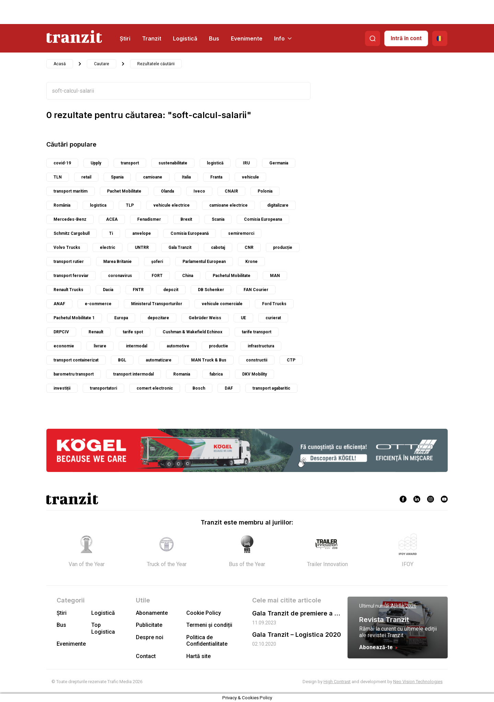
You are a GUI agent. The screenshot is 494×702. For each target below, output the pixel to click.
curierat (273, 317)
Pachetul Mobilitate (231, 275)
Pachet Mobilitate (124, 191)
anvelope (141, 233)
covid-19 (62, 163)
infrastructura (261, 346)
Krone (251, 261)
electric (107, 247)
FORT (157, 275)
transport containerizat (76, 360)
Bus (214, 38)
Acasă (60, 63)
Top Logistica (103, 628)
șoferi (157, 261)
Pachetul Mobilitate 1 (74, 317)
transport (130, 163)
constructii (256, 360)
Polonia (265, 191)
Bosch (198, 388)
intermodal (136, 346)
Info (283, 38)
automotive (178, 346)
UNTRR (142, 247)
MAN (275, 275)
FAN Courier (256, 289)
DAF (229, 388)
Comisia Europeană (189, 233)
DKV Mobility (254, 374)
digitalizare (278, 205)
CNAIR (231, 191)
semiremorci (241, 233)
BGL (122, 360)
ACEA (112, 219)
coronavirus (120, 275)
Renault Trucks (68, 289)
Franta (216, 177)
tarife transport (256, 332)
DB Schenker (211, 289)
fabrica (216, 374)
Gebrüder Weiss (205, 317)
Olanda (167, 191)
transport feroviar (71, 275)
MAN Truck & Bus (208, 360)
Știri (125, 38)
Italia (186, 177)
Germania (278, 163)
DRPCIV (61, 332)
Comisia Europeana (263, 219)
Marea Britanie (117, 261)
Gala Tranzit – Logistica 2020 (296, 634)
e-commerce (98, 303)
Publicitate (149, 625)
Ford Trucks (274, 303)
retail (86, 177)
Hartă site (198, 656)
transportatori (103, 388)
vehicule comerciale (222, 303)
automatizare (159, 360)
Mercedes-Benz (70, 219)
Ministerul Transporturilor (156, 303)
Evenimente (246, 38)
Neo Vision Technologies (418, 681)
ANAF (59, 303)
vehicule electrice (171, 205)
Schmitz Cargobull (72, 233)
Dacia (108, 289)
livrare (100, 346)
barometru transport (74, 374)
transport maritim (70, 191)
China (187, 275)
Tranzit (151, 38)
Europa (121, 317)
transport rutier (69, 261)
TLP (130, 205)
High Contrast (337, 681)
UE (243, 317)
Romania (181, 374)
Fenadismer (149, 219)
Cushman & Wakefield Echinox (192, 332)
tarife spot (133, 332)
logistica (98, 205)
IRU (246, 163)
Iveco (199, 191)
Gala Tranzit (179, 247)
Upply (96, 163)
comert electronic (155, 388)
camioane (152, 177)
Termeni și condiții (209, 625)
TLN (58, 177)
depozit (170, 289)
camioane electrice (228, 205)
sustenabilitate (172, 163)
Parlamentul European (204, 261)
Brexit (186, 219)
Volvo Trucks (67, 247)
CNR (249, 247)
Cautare (101, 63)
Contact (146, 656)
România (62, 205)
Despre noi (149, 637)
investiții (62, 388)
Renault (96, 332)
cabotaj (218, 247)
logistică (215, 163)
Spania (117, 177)
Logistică (185, 38)
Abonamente (152, 613)
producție (282, 247)
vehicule (250, 177)
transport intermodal (133, 374)
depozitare (158, 317)
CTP (291, 360)
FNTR (138, 289)
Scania (218, 219)
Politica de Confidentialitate (206, 640)
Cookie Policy (203, 613)
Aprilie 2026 (403, 606)
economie (64, 346)
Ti (111, 233)
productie (218, 346)
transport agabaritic (271, 388)
